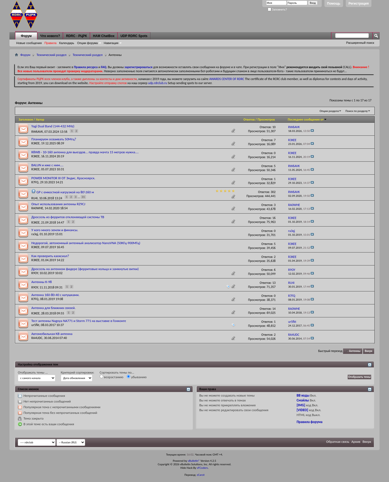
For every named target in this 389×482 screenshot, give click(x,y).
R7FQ (35, 182)
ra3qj (34, 234)
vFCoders (202, 468)
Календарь (66, 43)
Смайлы (303, 400)
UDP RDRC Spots (133, 36)
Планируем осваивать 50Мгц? (53, 139)
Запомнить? (277, 9)
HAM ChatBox (104, 36)
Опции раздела (329, 111)
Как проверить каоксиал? (50, 256)
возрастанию (111, 377)
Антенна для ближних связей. (53, 308)
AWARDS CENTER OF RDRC (226, 79)
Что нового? (50, 36)
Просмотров (266, 119)
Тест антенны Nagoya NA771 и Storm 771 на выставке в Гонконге (78, 321)
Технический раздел (51, 55)
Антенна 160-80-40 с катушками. (55, 295)
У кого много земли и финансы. (54, 230)
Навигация (111, 43)
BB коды (303, 395)
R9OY (34, 273)
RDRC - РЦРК (76, 36)
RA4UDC (36, 338)
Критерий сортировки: (77, 372)
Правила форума (310, 422)
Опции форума (87, 43)
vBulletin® (194, 461)
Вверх (368, 351)
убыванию (136, 377)
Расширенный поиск (360, 42)
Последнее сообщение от (307, 119)
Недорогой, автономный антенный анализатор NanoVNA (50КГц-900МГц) (85, 243)
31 (83, 197)
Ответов (249, 119)
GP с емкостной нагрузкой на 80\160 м (65, 192)
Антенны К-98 (41, 282)
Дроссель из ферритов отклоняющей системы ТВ (67, 217)
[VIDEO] (302, 410)
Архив (355, 442)
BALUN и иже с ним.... (47, 165)
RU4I (34, 198)
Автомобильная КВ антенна (51, 334)
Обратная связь (337, 442)
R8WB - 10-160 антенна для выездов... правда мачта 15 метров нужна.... (85, 152)
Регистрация (358, 3)
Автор (40, 119)
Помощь (333, 3)
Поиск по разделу (357, 111)
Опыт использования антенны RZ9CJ (58, 204)
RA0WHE (37, 208)
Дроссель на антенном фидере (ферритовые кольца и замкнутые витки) (85, 269)
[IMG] (301, 405)
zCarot (201, 475)
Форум (26, 36)
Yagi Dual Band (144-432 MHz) (52, 126)
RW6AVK (37, 132)
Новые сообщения (29, 43)
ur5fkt (35, 325)
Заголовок (26, 119)
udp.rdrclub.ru (157, 83)
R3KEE (35, 143)
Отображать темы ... (33, 372)
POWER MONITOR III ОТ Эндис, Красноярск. (63, 178)
